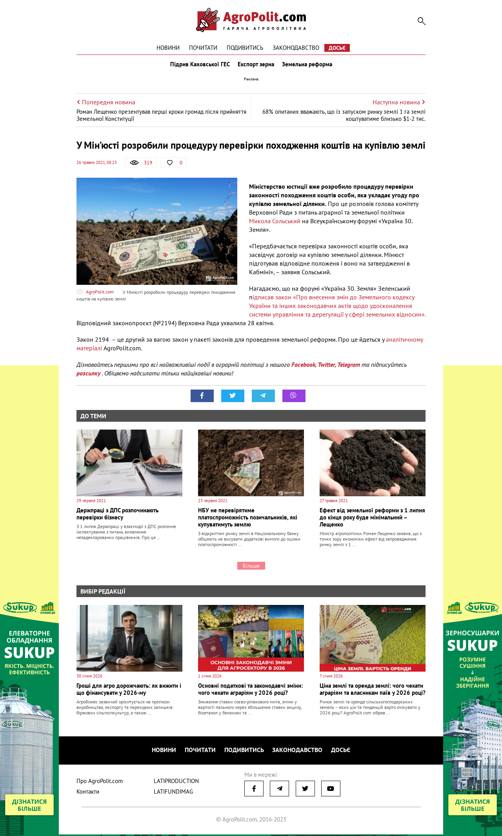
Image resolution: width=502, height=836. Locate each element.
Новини (168, 47)
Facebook (303, 368)
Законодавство (296, 47)
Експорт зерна (256, 65)
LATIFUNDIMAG (173, 793)
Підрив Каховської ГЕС (198, 65)
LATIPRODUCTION (176, 782)
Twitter (326, 368)
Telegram (348, 368)
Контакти (87, 793)
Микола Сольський (275, 224)
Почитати (203, 47)
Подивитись (245, 47)
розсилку (89, 377)
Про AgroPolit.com (99, 782)
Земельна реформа (309, 65)
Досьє (337, 47)
